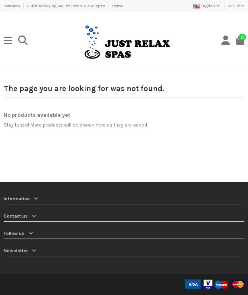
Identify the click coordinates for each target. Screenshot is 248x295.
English (207, 6)
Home (117, 6)
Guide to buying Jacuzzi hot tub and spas (66, 6)
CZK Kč (236, 6)
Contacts (12, 6)
